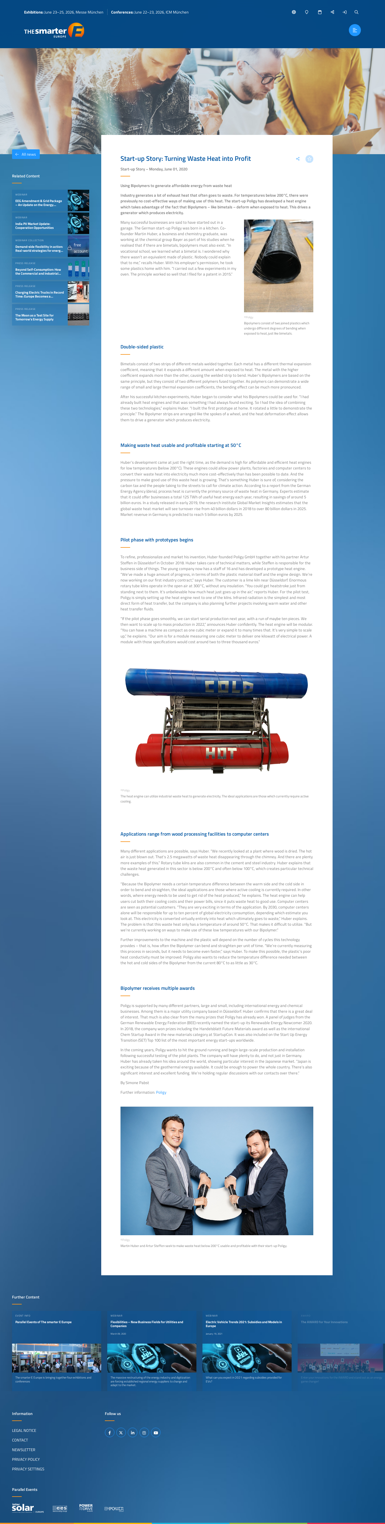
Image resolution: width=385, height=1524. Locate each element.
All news (24, 154)
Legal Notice (24, 1430)
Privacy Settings (28, 1469)
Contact (20, 1440)
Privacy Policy (26, 1459)
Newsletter (23, 1450)
